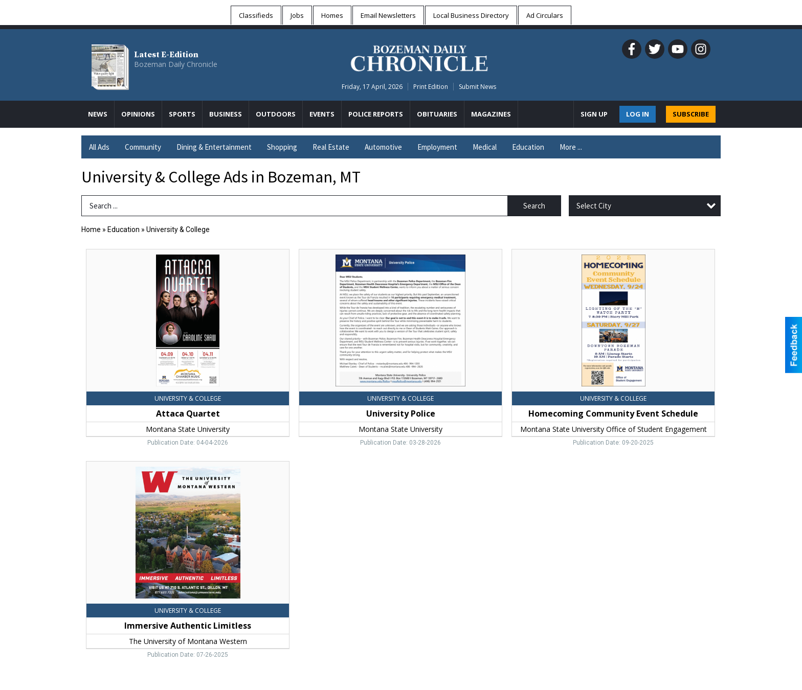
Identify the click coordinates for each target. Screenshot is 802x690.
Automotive (383, 147)
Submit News (477, 86)
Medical (485, 147)
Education (528, 147)
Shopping (282, 147)
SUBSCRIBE (691, 114)
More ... (571, 147)
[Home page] (419, 56)
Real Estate (331, 147)
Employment (437, 147)
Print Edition (430, 86)
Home (91, 229)
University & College (178, 229)
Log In (637, 114)
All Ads (99, 147)
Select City (593, 206)
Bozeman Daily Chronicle (175, 64)
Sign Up (594, 114)
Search (534, 206)
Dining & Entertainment (214, 147)
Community (143, 147)
